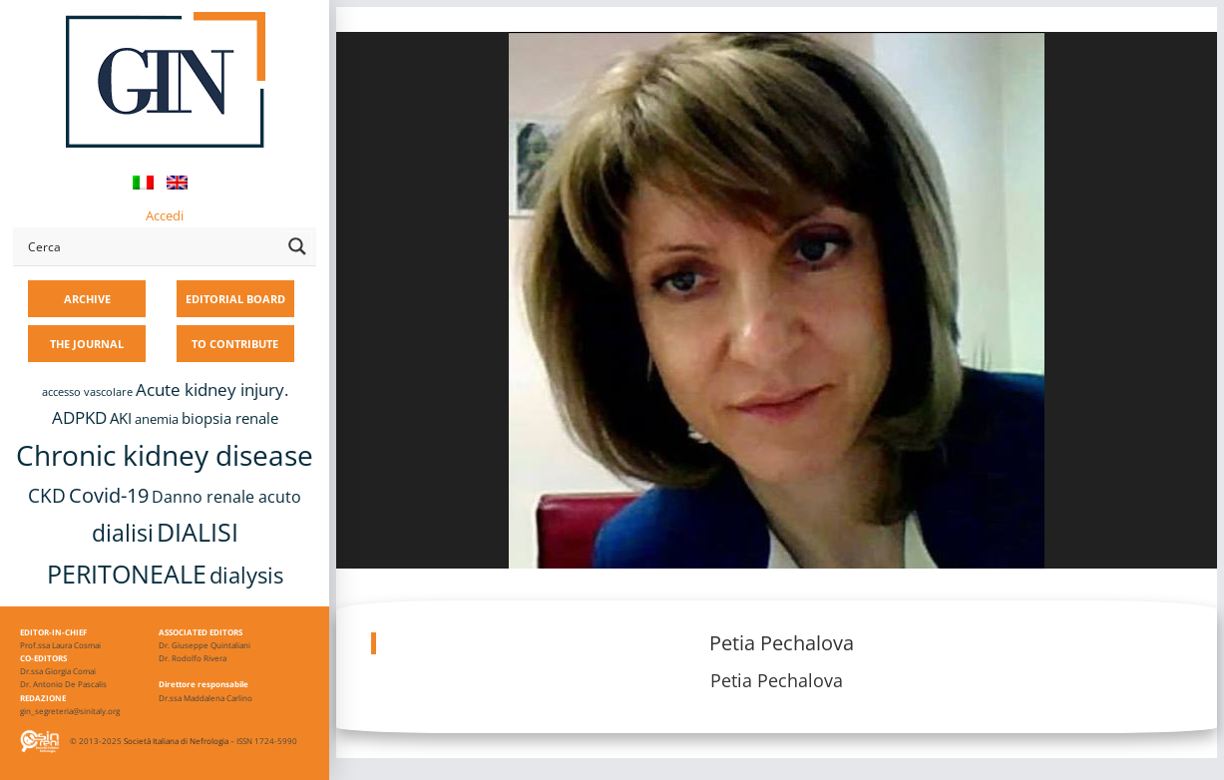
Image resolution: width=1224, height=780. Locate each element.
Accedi (165, 215)
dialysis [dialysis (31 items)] (246, 575)
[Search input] (150, 246)
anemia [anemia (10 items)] (157, 419)
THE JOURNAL (87, 343)
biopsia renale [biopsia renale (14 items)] (230, 418)
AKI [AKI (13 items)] (121, 418)
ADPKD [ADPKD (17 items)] (79, 417)
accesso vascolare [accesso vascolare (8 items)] (87, 392)
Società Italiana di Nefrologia (176, 740)
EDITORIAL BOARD (235, 298)
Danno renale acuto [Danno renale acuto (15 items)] (226, 497)
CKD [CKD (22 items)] (47, 495)
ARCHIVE (87, 298)
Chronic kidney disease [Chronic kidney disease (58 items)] (164, 455)
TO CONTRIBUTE (235, 343)
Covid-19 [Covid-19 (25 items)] (109, 495)
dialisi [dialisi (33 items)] (123, 533)
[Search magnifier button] (297, 246)
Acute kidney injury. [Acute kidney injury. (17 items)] (212, 389)
